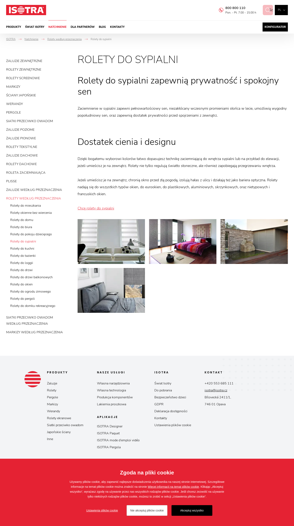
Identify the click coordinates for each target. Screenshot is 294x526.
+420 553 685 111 (219, 383)
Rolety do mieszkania (25, 205)
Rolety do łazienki (23, 255)
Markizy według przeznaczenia (34, 332)
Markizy (13, 86)
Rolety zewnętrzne (23, 69)
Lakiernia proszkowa (111, 404)
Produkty (13, 27)
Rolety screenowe (23, 78)
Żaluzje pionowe (21, 138)
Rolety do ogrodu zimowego (30, 291)
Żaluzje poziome (20, 129)
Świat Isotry (34, 27)
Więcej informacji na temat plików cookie (173, 486)
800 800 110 (231, 8)
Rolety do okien (21, 284)
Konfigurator (275, 27)
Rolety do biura (21, 227)
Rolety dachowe (21, 164)
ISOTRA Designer (109, 426)
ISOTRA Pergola (109, 447)
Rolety (51, 390)
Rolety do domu (21, 220)
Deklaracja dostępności (170, 411)
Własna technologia (111, 390)
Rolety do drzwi (21, 270)
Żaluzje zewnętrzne (24, 61)
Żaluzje (52, 383)
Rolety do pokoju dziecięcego (31, 234)
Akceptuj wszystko (192, 510)
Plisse (11, 181)
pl (279, 10)
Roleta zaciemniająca (26, 172)
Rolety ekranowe (59, 418)
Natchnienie (57, 27)
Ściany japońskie (21, 95)
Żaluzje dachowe (22, 155)
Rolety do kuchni (22, 248)
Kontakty (117, 27)
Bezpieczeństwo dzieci (170, 397)
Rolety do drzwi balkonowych (31, 277)
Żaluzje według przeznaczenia (34, 190)
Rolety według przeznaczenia (33, 198)
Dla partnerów (83, 27)
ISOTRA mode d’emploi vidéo (118, 440)
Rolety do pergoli (22, 298)
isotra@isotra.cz (216, 390)
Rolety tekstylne (21, 147)
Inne (50, 439)
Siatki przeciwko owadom (29, 121)
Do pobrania (163, 390)
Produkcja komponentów (115, 397)
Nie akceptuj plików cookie (147, 510)
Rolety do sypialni (23, 241)
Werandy (14, 104)
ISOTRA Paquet (108, 433)
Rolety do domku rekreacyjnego (32, 306)
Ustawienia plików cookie (172, 425)
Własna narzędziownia (113, 383)
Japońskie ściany (59, 432)
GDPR (159, 404)
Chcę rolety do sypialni (96, 208)
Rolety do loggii (21, 263)
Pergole (13, 112)
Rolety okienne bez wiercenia (31, 213)
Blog (102, 27)
